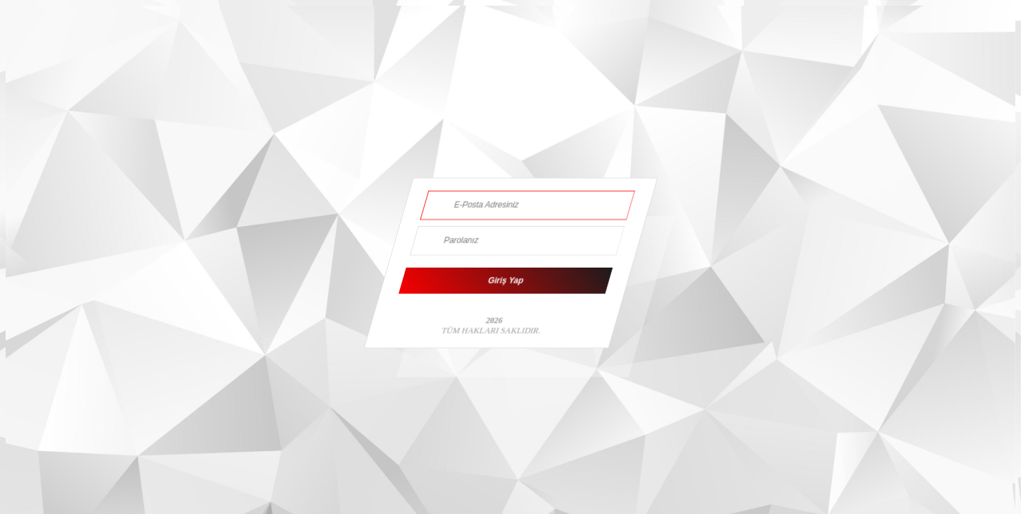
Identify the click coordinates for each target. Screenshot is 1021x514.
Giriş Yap (505, 280)
